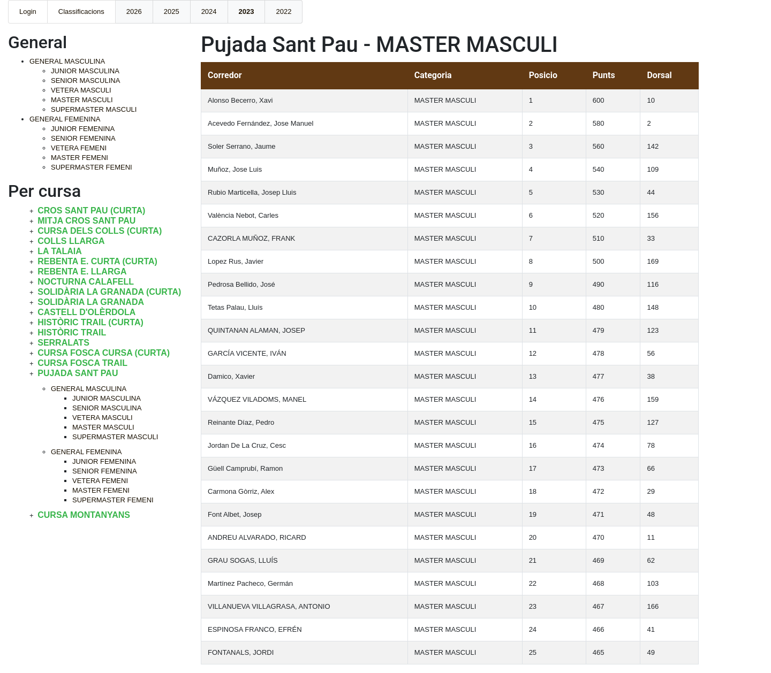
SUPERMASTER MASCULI (94, 109)
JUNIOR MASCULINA (85, 71)
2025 (171, 11)
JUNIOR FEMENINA (83, 129)
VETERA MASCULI (81, 90)
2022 (283, 11)
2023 (246, 11)
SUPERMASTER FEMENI (91, 167)
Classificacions (81, 11)
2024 (209, 11)
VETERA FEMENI (79, 148)
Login (27, 11)
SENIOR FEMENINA (83, 138)
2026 (134, 11)
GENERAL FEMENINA (64, 119)
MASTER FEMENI (79, 158)
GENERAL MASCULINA (67, 61)
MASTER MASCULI (82, 100)
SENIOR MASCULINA (85, 81)
